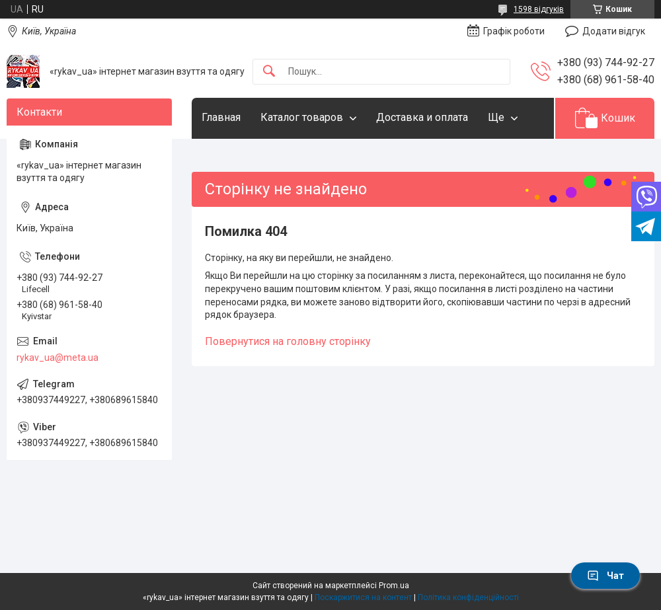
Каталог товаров (301, 117)
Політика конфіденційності (468, 597)
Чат (605, 576)
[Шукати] (269, 71)
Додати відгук (613, 31)
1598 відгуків (539, 9)
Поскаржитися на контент (363, 597)
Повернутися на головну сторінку (288, 341)
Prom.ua (394, 585)
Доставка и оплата (422, 117)
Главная (221, 117)
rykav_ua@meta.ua (57, 357)
